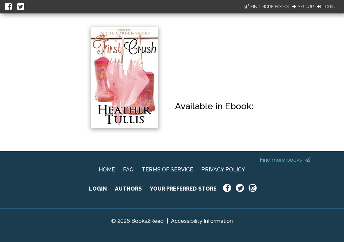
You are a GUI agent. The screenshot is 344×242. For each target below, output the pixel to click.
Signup (303, 6)
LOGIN (98, 189)
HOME (107, 169)
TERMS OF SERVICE (167, 169)
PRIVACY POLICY (223, 169)
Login (326, 6)
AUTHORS (128, 189)
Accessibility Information (202, 221)
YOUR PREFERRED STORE (183, 189)
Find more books (285, 160)
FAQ (128, 169)
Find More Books (266, 6)
